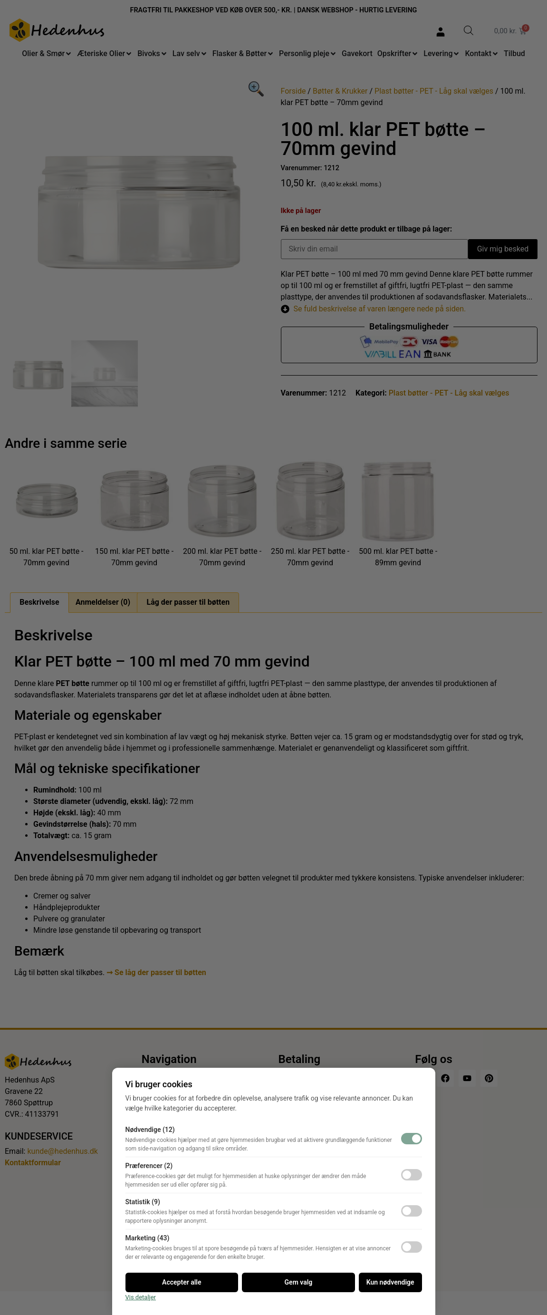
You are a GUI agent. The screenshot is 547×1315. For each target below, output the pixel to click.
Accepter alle (181, 1282)
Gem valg (299, 1282)
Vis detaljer (140, 1297)
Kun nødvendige (390, 1282)
